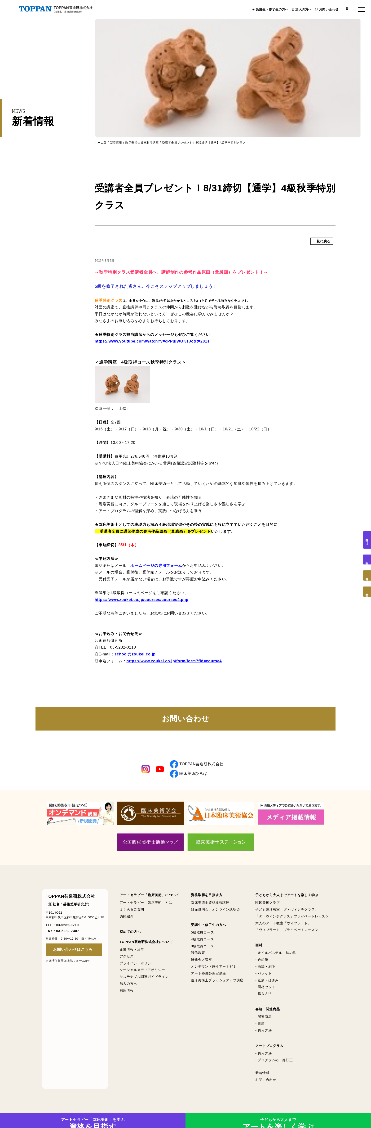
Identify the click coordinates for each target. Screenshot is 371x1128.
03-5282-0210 (67, 925)
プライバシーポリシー (137, 963)
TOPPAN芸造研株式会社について (146, 942)
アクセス (127, 956)
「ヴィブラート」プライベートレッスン (286, 930)
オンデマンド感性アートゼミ (213, 966)
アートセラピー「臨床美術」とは (146, 902)
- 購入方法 (263, 994)
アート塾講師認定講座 (208, 973)
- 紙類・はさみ (267, 980)
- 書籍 (260, 1023)
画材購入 (367, 591)
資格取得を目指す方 (206, 895)
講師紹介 (127, 916)
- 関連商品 (263, 1017)
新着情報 (116, 142)
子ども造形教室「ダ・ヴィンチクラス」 (286, 909)
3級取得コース (202, 946)
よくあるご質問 (132, 909)
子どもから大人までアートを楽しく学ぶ (286, 895)
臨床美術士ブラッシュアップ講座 (217, 980)
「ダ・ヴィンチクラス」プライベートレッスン (292, 916)
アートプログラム (269, 1046)
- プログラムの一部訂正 (274, 1060)
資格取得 (367, 575)
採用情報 (127, 990)
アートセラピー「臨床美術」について (149, 895)
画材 (258, 945)
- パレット (263, 973)
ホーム (99, 142)
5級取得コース (202, 932)
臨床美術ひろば (188, 774)
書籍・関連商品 (267, 1009)
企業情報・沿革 (132, 949)
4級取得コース (202, 939)
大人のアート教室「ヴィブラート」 (283, 923)
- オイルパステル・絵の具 (275, 953)
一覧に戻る (322, 273)
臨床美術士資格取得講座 (142, 142)
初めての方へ (130, 932)
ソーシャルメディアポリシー (142, 970)
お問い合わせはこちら (73, 950)
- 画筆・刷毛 (265, 966)
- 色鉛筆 (261, 959)
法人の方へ (303, 9)
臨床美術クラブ (267, 902)
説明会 (367, 559)
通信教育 (198, 953)
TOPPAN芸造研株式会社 (197, 764)
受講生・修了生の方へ (272, 9)
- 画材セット (265, 987)
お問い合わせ (329, 9)
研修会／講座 (201, 959)
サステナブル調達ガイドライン (144, 977)
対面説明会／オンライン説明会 (215, 909)
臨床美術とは (367, 540)
